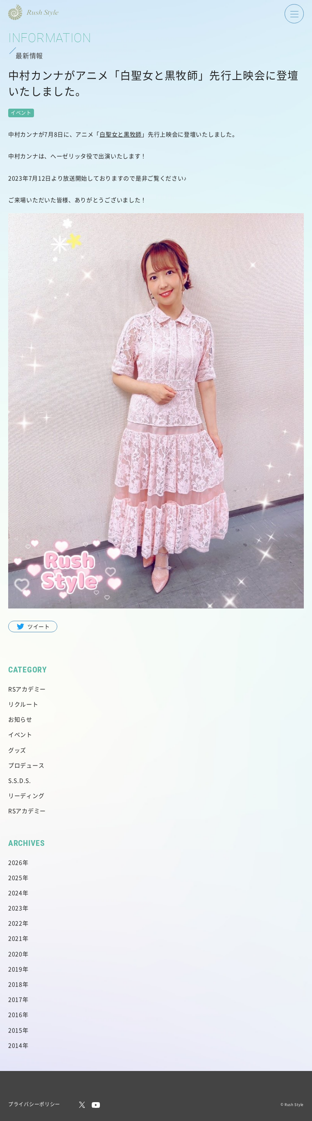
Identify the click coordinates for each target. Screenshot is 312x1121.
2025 (15, 877)
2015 (15, 1030)
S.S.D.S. (19, 780)
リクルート (23, 704)
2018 (15, 984)
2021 (15, 938)
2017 (15, 999)
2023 (15, 908)
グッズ (17, 750)
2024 (15, 893)
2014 (15, 1045)
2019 (15, 969)
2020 (15, 954)
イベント (20, 734)
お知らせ (20, 719)
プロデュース (26, 765)
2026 (15, 862)
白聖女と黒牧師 (120, 134)
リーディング (26, 795)
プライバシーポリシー (34, 1103)
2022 (15, 923)
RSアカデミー (27, 689)
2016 (15, 1014)
